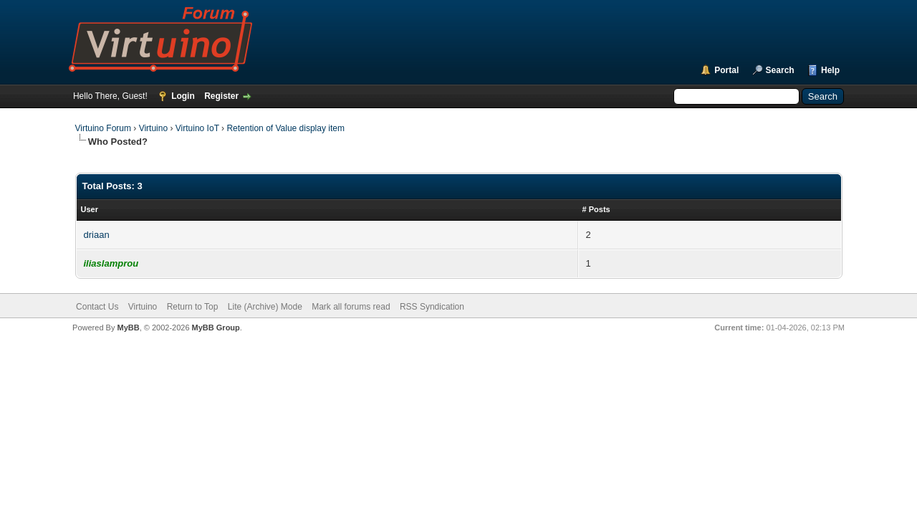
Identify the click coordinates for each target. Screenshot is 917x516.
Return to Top (193, 307)
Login (183, 96)
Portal (726, 70)
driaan (97, 234)
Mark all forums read (351, 307)
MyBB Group (216, 327)
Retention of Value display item (285, 128)
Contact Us (97, 307)
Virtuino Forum (103, 128)
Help (830, 70)
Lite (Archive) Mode (265, 307)
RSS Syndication (432, 307)
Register (221, 96)
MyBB (128, 327)
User (89, 209)
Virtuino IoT (197, 128)
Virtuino (153, 128)
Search (780, 70)
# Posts (596, 209)
